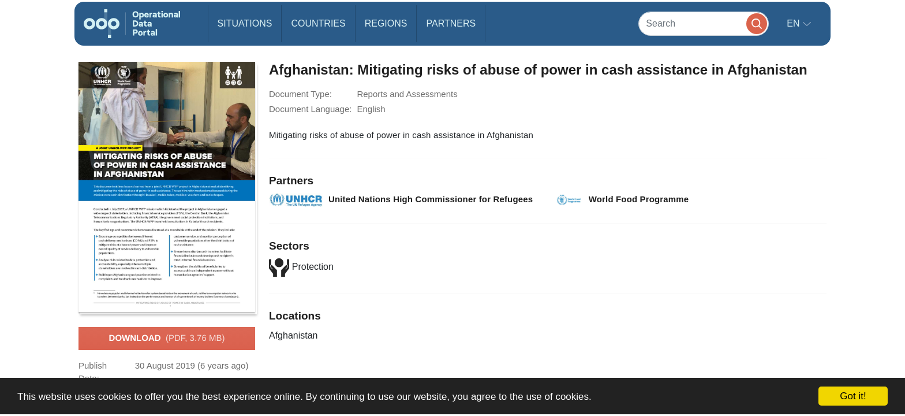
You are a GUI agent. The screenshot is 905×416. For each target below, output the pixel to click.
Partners (451, 23)
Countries (318, 23)
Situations (245, 23)
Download (167, 338)
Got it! (853, 396)
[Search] (703, 23)
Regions (386, 23)
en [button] (794, 23)
